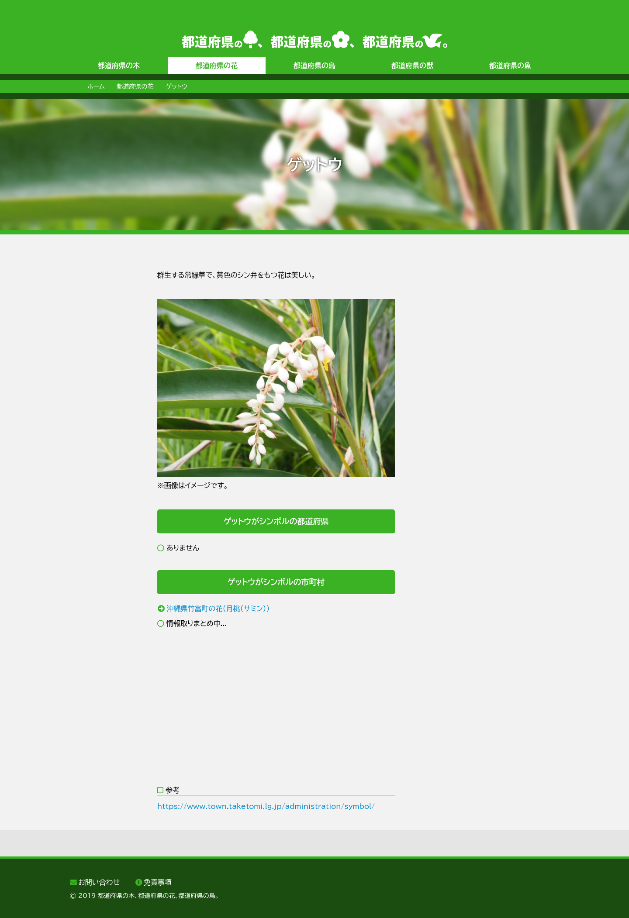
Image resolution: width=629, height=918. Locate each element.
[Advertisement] (105, 400)
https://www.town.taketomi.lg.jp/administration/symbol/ (266, 806)
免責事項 (158, 882)
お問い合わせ (99, 882)
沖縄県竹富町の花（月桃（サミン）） (218, 608)
